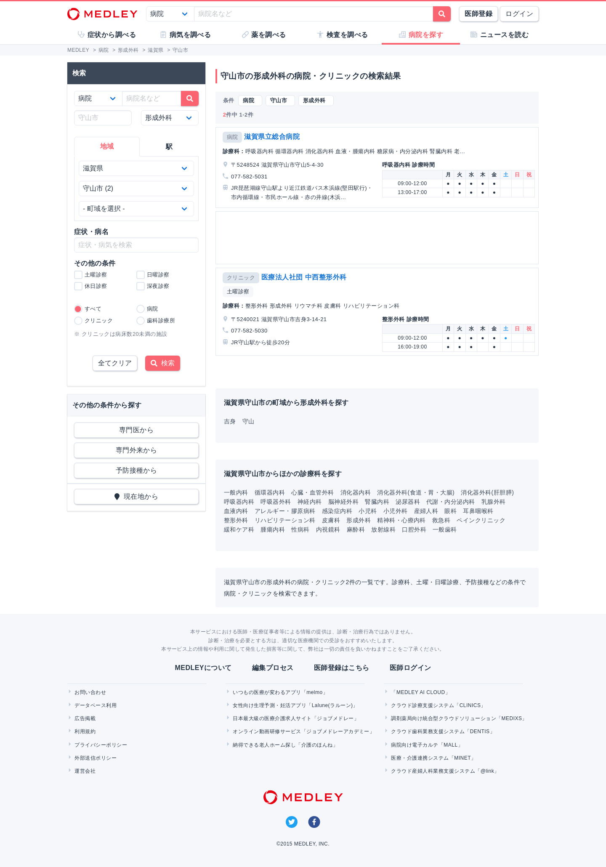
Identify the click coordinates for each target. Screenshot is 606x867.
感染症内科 (337, 511)
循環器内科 (270, 492)
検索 (163, 363)
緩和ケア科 (239, 529)
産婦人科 (426, 511)
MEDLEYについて (203, 667)
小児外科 (395, 511)
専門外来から (136, 450)
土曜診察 (238, 291)
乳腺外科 (493, 501)
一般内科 (236, 492)
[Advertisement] (379, 238)
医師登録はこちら (341, 667)
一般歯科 (445, 529)
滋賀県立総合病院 (272, 136)
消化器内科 (355, 492)
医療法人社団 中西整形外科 (304, 277)
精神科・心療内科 (401, 520)
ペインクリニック (481, 520)
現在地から (136, 496)
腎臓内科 (377, 501)
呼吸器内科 (239, 501)
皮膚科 (331, 520)
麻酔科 (356, 529)
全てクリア (115, 363)
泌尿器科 (408, 501)
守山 (248, 421)
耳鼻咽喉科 (478, 511)
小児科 (368, 511)
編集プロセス (273, 667)
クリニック (241, 277)
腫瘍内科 (272, 529)
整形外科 (236, 520)
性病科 (300, 529)
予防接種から (136, 470)
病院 (232, 137)
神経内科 (310, 501)
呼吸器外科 (275, 501)
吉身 (230, 421)
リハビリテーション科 (285, 520)
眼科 (450, 511)
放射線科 (383, 529)
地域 (107, 146)
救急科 (441, 520)
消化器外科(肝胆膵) (487, 492)
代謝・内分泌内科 (450, 501)
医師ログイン (410, 667)
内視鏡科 (328, 529)
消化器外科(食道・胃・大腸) (415, 492)
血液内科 (236, 511)
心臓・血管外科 (312, 492)
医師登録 (478, 13)
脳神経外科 (343, 501)
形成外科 (358, 520)
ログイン (519, 13)
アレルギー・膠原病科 (285, 511)
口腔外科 (414, 529)
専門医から (136, 430)
